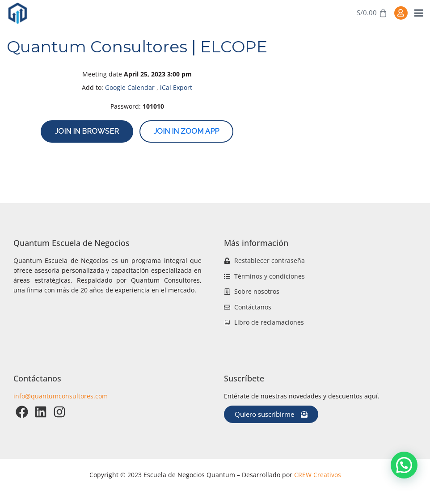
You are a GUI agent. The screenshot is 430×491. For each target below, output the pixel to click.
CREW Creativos (317, 474)
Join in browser (87, 131)
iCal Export (176, 87)
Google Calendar (130, 87)
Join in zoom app (186, 131)
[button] (404, 465)
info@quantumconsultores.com (60, 396)
